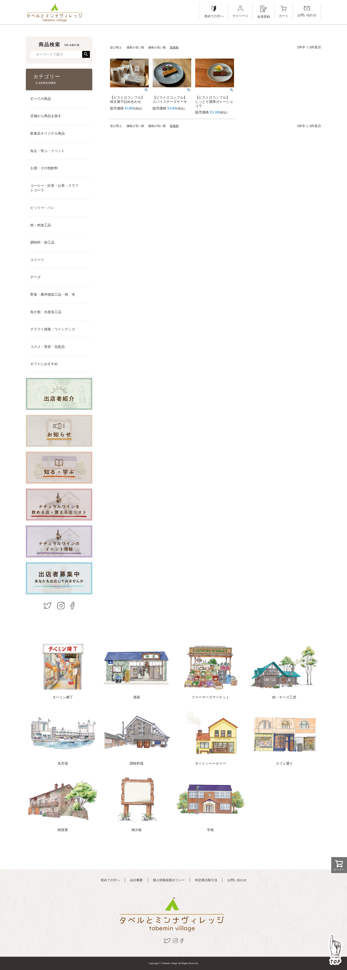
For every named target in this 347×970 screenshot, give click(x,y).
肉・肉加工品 (40, 225)
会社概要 (136, 880)
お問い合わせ (237, 880)
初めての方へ (110, 880)
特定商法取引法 (206, 880)
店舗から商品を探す (45, 116)
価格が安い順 (135, 47)
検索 (86, 54)
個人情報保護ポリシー (169, 880)
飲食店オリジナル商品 (47, 133)
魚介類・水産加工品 (45, 312)
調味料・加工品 (42, 242)
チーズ (35, 277)
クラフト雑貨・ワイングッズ (52, 329)
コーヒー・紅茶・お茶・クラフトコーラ (54, 188)
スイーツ (37, 260)
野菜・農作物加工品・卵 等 (52, 294)
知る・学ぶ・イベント (47, 151)
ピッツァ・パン (42, 208)
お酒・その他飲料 (44, 168)
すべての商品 (40, 99)
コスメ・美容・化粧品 (47, 347)
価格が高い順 (157, 47)
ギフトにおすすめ (44, 364)
